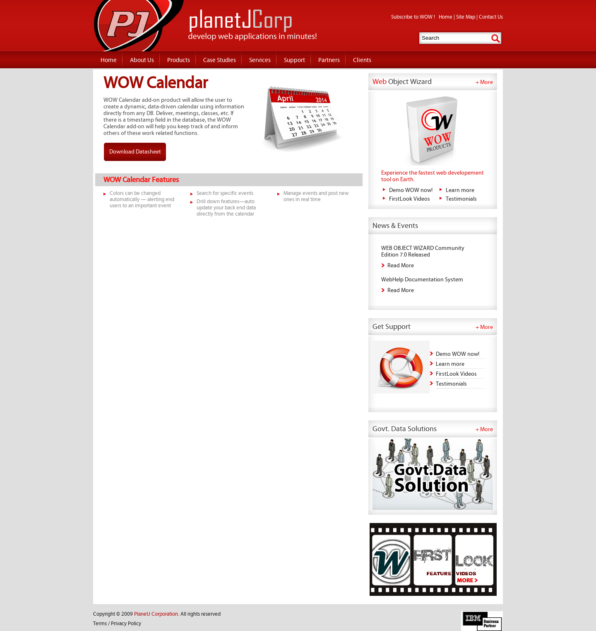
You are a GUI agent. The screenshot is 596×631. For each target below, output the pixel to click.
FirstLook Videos (409, 199)
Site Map (465, 17)
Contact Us (491, 17)
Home (445, 17)
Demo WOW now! (411, 190)
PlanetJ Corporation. (156, 614)
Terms (100, 624)
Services (260, 60)
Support (294, 60)
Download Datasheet (135, 152)
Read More (400, 265)
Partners (329, 60)
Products (178, 60)
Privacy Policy (126, 624)
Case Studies (219, 60)
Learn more (460, 190)
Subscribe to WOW (412, 17)
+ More (484, 82)
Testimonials (461, 199)
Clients (362, 60)
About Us (142, 60)
